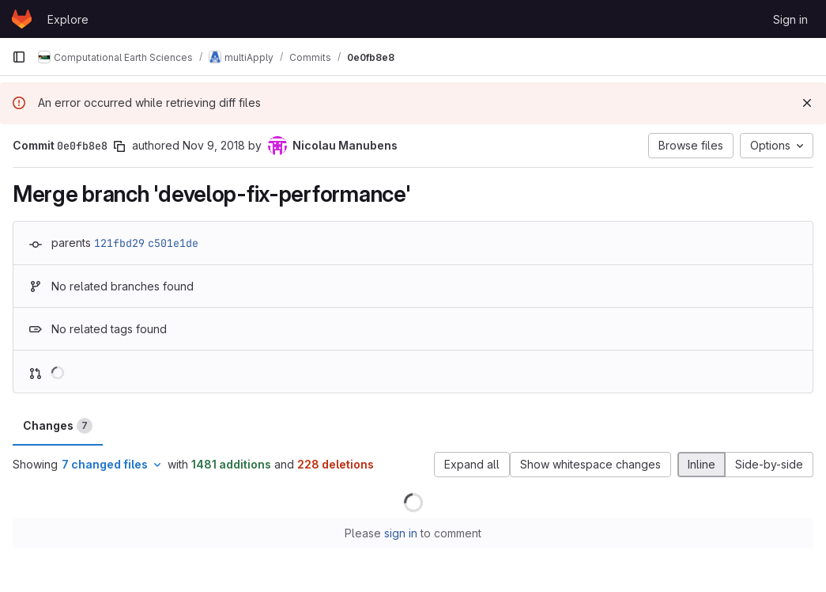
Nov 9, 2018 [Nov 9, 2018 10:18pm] (214, 145)
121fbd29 (119, 243)
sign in (400, 533)
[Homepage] (22, 19)
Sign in (790, 19)
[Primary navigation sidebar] (19, 57)
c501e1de (173, 243)
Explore (68, 19)
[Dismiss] (807, 102)
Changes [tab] (57, 426)
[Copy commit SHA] (119, 146)
